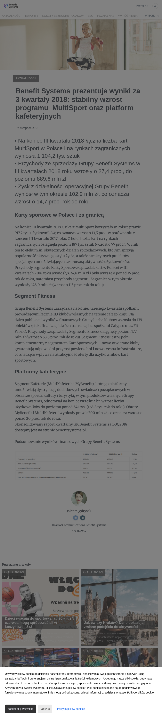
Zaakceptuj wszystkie (20, 708)
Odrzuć (45, 708)
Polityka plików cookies (71, 708)
